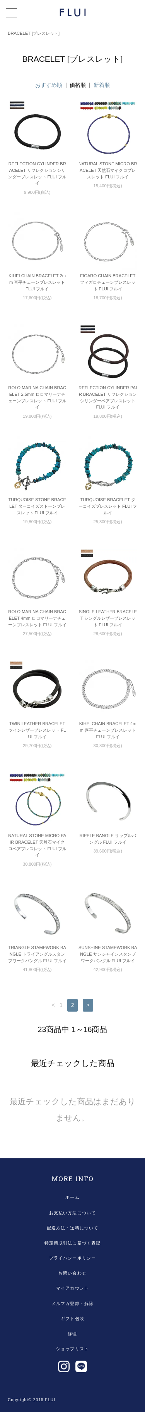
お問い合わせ (72, 1273)
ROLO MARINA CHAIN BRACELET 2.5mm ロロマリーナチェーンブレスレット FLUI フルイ (37, 397)
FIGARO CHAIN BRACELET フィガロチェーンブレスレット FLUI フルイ (107, 282)
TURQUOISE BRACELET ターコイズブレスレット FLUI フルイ (107, 506)
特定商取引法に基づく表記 (72, 1243)
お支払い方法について (72, 1212)
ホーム (72, 1197)
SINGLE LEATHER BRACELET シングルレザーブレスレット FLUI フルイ (108, 618)
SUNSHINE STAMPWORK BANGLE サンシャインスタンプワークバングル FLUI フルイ (107, 954)
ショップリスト (72, 1348)
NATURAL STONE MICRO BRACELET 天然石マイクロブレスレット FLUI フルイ (107, 170)
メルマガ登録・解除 (72, 1303)
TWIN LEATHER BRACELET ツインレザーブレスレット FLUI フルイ (37, 730)
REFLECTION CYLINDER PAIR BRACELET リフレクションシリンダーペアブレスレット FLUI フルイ (107, 397)
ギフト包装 (72, 1318)
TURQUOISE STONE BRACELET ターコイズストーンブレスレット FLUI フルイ (37, 506)
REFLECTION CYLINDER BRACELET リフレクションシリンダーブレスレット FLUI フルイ (37, 173)
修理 (72, 1333)
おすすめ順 (48, 85)
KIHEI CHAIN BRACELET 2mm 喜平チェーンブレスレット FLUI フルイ (37, 282)
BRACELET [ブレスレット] (34, 33)
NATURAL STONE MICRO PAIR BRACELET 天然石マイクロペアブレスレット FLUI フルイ (37, 845)
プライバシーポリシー (72, 1258)
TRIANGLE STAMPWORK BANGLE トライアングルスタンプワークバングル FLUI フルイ (37, 954)
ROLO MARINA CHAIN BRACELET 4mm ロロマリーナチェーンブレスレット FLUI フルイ (37, 618)
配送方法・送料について (72, 1228)
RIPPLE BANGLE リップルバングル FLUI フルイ (108, 838)
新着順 (102, 85)
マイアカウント (72, 1288)
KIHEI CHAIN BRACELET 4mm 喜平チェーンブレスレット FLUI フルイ (107, 730)
